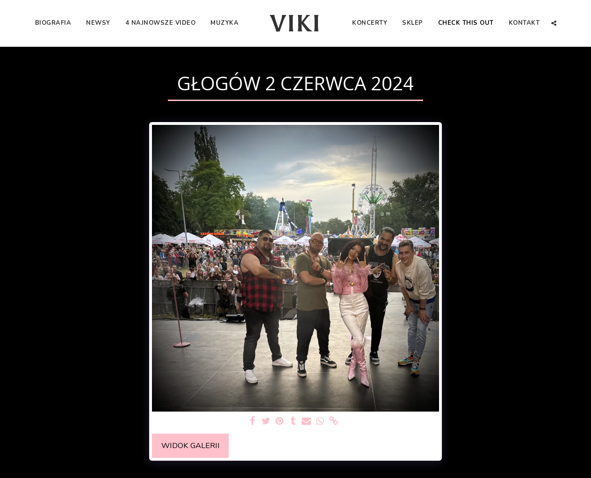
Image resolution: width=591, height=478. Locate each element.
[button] (554, 23)
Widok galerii (190, 445)
